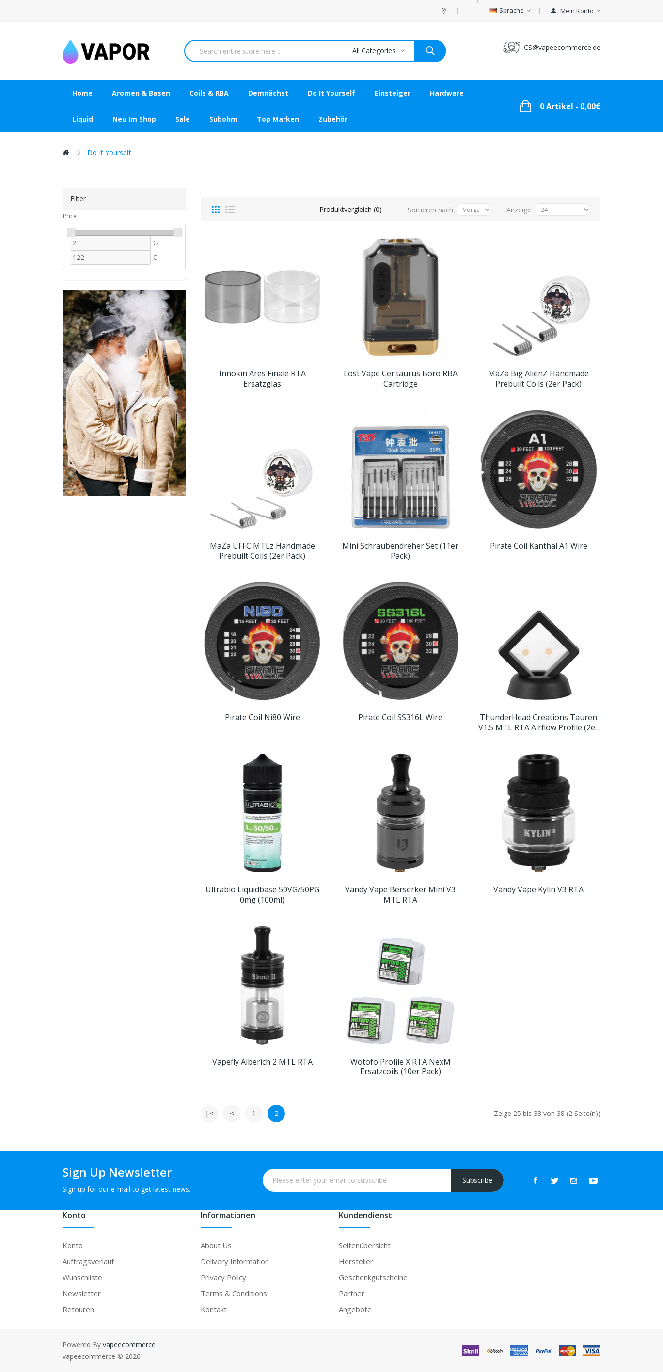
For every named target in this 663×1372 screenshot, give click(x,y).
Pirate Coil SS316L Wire (400, 717)
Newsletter (82, 1293)
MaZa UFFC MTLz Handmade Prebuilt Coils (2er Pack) (262, 551)
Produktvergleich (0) (350, 209)
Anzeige (518, 209)
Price (70, 216)
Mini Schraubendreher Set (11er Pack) (400, 551)
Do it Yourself (109, 152)
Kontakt (214, 1309)
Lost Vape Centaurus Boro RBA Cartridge (401, 379)
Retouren (78, 1309)
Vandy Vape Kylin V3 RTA (538, 890)
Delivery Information (235, 1261)
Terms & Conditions (234, 1293)
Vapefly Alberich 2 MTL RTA (262, 1062)
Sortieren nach (430, 209)
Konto (73, 1245)
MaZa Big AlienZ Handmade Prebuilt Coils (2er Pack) (538, 379)
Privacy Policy (223, 1277)
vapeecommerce (129, 1344)
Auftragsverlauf (88, 1261)
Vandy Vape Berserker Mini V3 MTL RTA (400, 895)
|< (209, 1113)
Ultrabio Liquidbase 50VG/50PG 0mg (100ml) (262, 895)
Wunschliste (82, 1277)
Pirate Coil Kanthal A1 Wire (538, 546)
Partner (351, 1293)
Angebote (355, 1309)
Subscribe (477, 1180)
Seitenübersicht (365, 1245)
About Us (216, 1245)
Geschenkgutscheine (373, 1277)
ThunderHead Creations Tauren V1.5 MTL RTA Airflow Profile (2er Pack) (538, 722)
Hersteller (356, 1261)
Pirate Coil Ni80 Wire (262, 717)
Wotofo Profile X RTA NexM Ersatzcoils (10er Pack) (400, 1067)
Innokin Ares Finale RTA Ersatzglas (262, 379)
